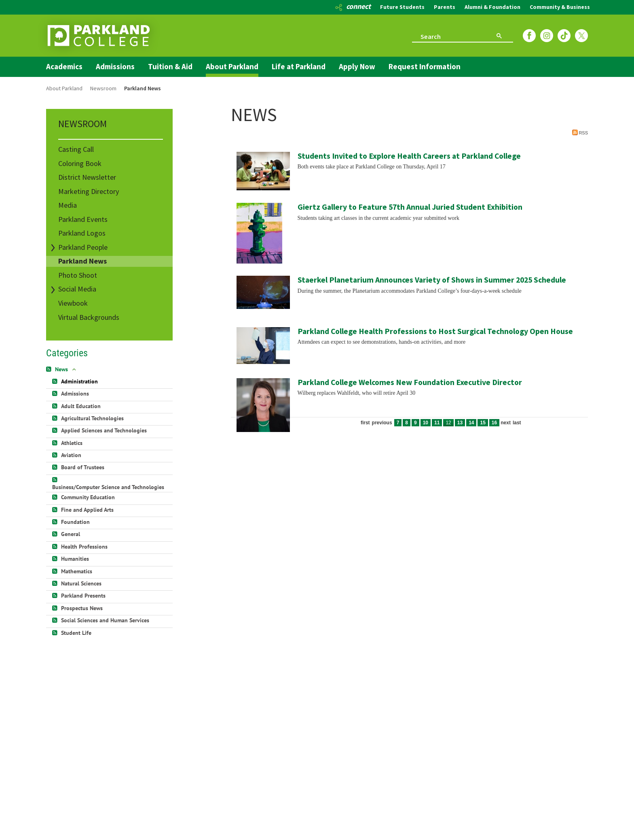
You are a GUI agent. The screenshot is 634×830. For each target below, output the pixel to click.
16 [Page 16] (494, 423)
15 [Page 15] (482, 423)
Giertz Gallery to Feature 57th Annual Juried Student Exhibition (410, 207)
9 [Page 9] (415, 423)
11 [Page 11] (437, 423)
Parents (444, 7)
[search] (447, 35)
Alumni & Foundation (492, 7)
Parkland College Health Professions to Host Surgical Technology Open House (435, 331)
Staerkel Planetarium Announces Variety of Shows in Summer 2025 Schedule (432, 280)
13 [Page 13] (460, 423)
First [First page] (365, 423)
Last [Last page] (517, 423)
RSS (580, 132)
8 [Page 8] (406, 423)
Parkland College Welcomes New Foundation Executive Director (410, 382)
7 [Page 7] (398, 423)
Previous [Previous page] (382, 423)
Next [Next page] (506, 423)
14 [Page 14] (471, 423)
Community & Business (560, 7)
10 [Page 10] (425, 423)
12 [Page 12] (448, 423)
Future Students (402, 7)
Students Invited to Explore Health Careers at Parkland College (409, 156)
